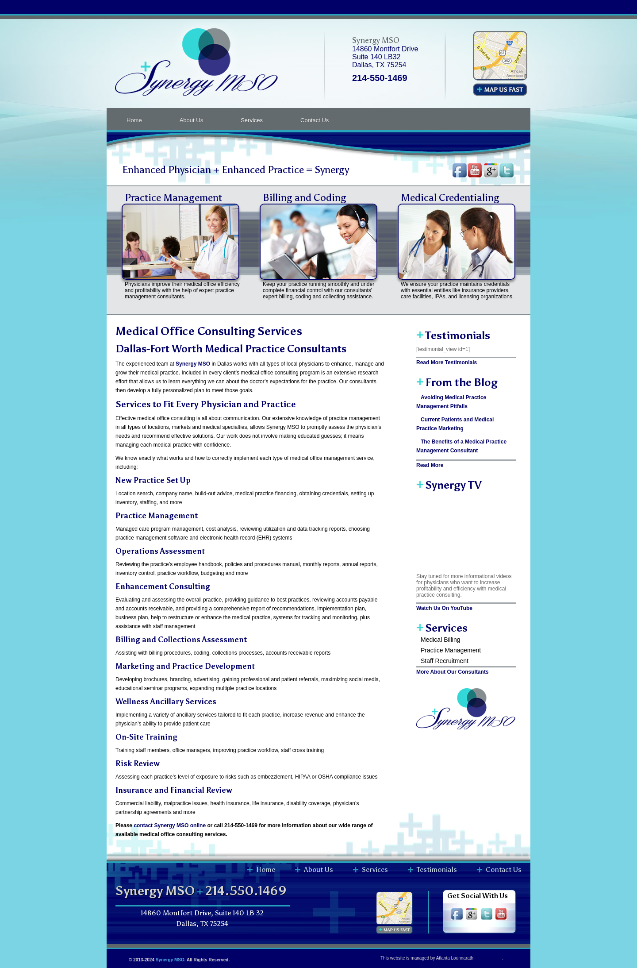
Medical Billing (440, 639)
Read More (429, 465)
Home (134, 120)
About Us (191, 120)
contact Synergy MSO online (170, 825)
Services (252, 120)
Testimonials (437, 869)
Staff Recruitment (444, 660)
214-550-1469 (379, 78)
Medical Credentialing (450, 197)
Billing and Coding (304, 197)
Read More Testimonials (446, 362)
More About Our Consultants (452, 672)
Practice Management (173, 197)
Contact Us (314, 120)
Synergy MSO (170, 959)
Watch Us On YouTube (444, 608)
